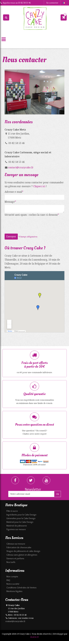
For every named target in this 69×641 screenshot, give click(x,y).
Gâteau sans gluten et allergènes (21, 554)
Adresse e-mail (13, 191)
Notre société (12, 583)
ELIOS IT (34, 637)
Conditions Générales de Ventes (21, 587)
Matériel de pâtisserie (16, 525)
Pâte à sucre (12, 511)
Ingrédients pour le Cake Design (21, 514)
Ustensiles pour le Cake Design (20, 518)
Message (10, 201)
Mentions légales (14, 591)
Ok (57, 494)
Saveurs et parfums (15, 558)
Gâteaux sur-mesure (15, 543)
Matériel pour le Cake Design (19, 522)
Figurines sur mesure (16, 529)
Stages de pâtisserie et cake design (23, 551)
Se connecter (52, 2)
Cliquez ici (39, 186)
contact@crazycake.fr (20, 167)
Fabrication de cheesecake (18, 547)
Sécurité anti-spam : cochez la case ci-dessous (31, 214)
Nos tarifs (10, 562)
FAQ (8, 580)
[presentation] (28, 224)
